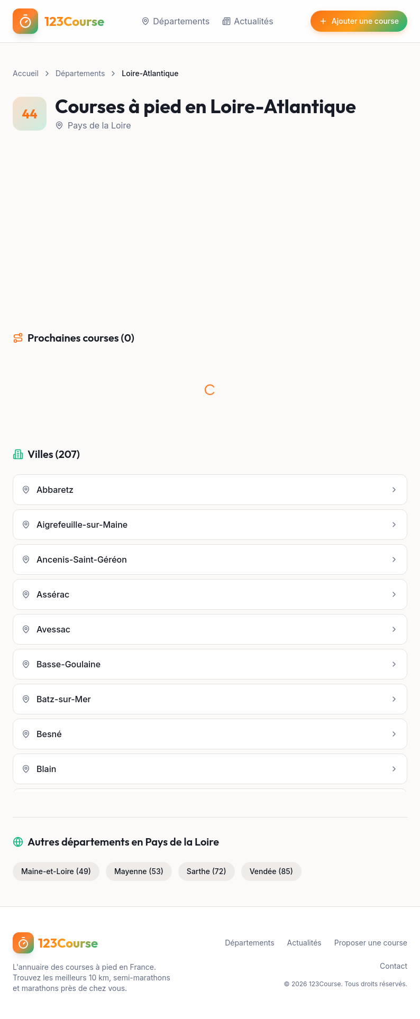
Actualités (247, 21)
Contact (393, 965)
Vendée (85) (271, 871)
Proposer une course (370, 942)
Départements (175, 21)
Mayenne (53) (138, 871)
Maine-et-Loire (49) (56, 871)
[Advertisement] (210, 231)
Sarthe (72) (206, 871)
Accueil (26, 73)
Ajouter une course (359, 20)
